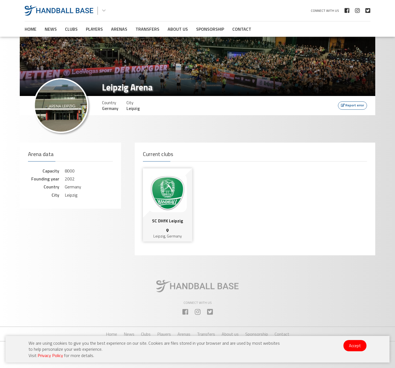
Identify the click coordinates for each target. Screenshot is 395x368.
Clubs (71, 29)
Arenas (119, 29)
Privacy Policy (50, 355)
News (51, 29)
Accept (355, 345)
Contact (241, 29)
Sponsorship (210, 29)
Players (94, 29)
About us (178, 29)
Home (30, 29)
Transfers (147, 29)
